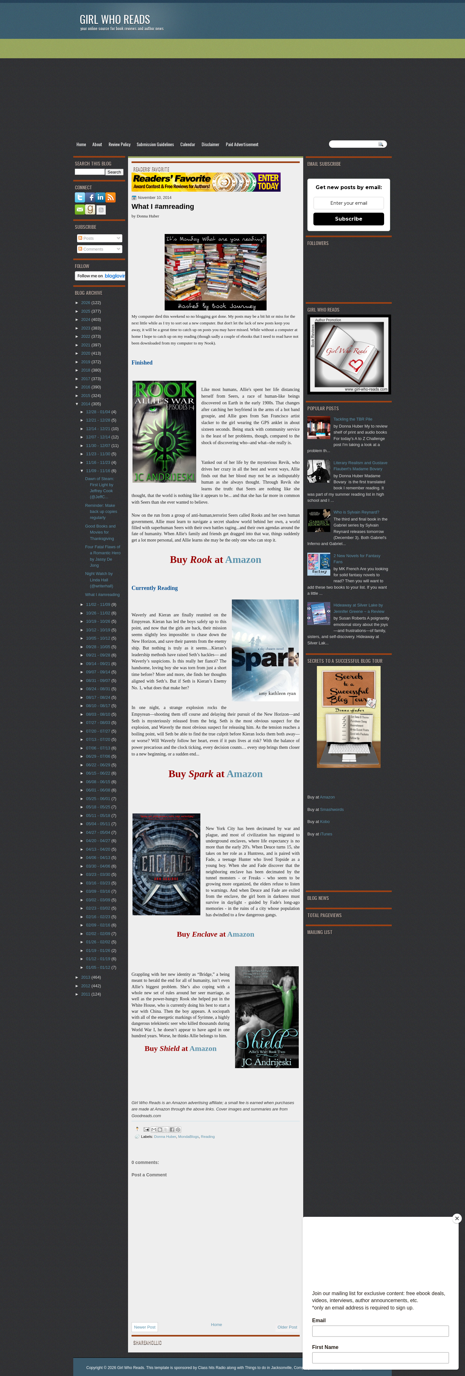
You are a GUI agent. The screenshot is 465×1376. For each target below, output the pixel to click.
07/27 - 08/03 (98, 722)
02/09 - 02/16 (98, 925)
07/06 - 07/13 (98, 748)
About (97, 144)
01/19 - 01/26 (98, 950)
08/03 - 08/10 (98, 714)
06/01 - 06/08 (98, 790)
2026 (86, 302)
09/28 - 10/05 (98, 646)
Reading (208, 1136)
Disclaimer (210, 144)
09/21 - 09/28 (98, 655)
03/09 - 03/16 (98, 891)
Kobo (325, 821)
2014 (86, 403)
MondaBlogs (188, 1136)
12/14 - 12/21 (98, 428)
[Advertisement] (232, 89)
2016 (86, 387)
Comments (90, 249)
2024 (86, 319)
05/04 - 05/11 (98, 823)
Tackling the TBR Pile (352, 419)
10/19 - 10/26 (98, 621)
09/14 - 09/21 (98, 663)
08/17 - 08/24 (98, 697)
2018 (86, 370)
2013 (86, 977)
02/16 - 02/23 (98, 916)
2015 (86, 395)
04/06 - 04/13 (98, 857)
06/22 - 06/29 (98, 764)
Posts (86, 238)
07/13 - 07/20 (98, 739)
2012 (86, 985)
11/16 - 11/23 (98, 462)
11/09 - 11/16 (98, 470)
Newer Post (144, 1327)
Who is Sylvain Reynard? (356, 512)
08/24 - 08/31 (98, 688)
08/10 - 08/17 (98, 705)
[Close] (457, 1218)
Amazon (327, 797)
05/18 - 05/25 (98, 807)
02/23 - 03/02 (98, 908)
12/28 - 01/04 (98, 411)
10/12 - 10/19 (98, 630)
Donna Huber (165, 1136)
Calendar (187, 144)
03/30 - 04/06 (98, 866)
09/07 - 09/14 (98, 672)
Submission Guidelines (155, 144)
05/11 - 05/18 (98, 815)
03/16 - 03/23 (98, 883)
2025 (86, 311)
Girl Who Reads (115, 19)
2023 (86, 328)
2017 (86, 378)
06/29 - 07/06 (98, 756)
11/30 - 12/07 (98, 445)
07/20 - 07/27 (98, 731)
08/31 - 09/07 (98, 680)
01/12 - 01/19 (98, 958)
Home (81, 144)
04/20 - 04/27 (98, 840)
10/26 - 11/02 (98, 613)
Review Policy (119, 144)
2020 (86, 353)
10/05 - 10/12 (98, 638)
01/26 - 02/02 (98, 942)
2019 (86, 361)
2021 (86, 345)
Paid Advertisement (242, 144)
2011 (86, 994)
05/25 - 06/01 (98, 798)
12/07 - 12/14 (98, 437)
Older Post (287, 1327)
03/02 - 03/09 (98, 899)
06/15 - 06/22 (98, 773)
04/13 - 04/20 (98, 849)
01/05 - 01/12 (98, 967)
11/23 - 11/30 (98, 453)
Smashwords (332, 809)
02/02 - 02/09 (98, 933)
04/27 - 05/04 (98, 832)
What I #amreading (102, 594)
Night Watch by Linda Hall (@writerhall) (99, 579)
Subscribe (348, 219)
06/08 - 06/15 (98, 781)
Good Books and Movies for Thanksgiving (100, 532)
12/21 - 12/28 (98, 420)
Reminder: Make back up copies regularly (101, 511)
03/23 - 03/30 (98, 874)
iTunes (326, 834)
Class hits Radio (212, 1367)
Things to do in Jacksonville (268, 1367)
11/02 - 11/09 (98, 604)
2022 (86, 336)
